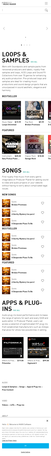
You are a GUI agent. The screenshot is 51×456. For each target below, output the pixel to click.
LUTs (12, 405)
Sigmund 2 (32, 363)
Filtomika (6, 363)
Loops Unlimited (9, 125)
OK (25, 445)
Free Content (7, 390)
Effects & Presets (9, 361)
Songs (22, 387)
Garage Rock (30, 159)
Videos (5, 405)
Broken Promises (32, 125)
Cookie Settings (25, 452)
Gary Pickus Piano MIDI (12, 159)
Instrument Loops (9, 156)
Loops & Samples (9, 387)
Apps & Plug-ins (34, 387)
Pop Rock (29, 122)
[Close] (47, 421)
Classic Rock (30, 156)
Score (19, 203)
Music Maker (7, 122)
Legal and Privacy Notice (9, 440)
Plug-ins (20, 405)
